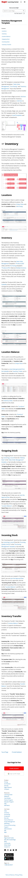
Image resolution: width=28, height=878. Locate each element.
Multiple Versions (21, 268)
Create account (14, 768)
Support (6, 827)
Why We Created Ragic (10, 839)
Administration (8, 829)
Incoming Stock (5, 42)
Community (7, 843)
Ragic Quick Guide (9, 838)
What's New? (7, 845)
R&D (5, 832)
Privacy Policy (18, 875)
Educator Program (9, 802)
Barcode (6, 818)
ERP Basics (7, 805)
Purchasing (13, 266)
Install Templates (17, 115)
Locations (4, 31)
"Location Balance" (6, 506)
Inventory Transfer (6, 44)
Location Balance (6, 36)
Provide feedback (17, 752)
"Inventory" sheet (17, 371)
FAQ (5, 803)
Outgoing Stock (5, 39)
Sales (5, 811)
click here (23, 96)
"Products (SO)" (19, 263)
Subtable (3, 284)
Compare (6, 789)
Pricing (6, 782)
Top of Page (4, 752)
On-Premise (7, 784)
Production (7, 816)
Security (6, 785)
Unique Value (20, 204)
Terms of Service (10, 875)
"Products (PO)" (5, 268)
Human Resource (8, 820)
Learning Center (8, 794)
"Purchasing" (13, 86)
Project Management (9, 821)
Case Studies (7, 798)
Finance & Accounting (9, 825)
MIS (5, 830)
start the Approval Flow (16, 578)
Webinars (6, 796)
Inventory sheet (8, 400)
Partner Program (8, 800)
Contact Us (7, 847)
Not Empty (20, 206)
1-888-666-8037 (8, 865)
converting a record (8, 458)
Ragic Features (8, 787)
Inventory (4, 33)
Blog (5, 841)
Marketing (6, 823)
